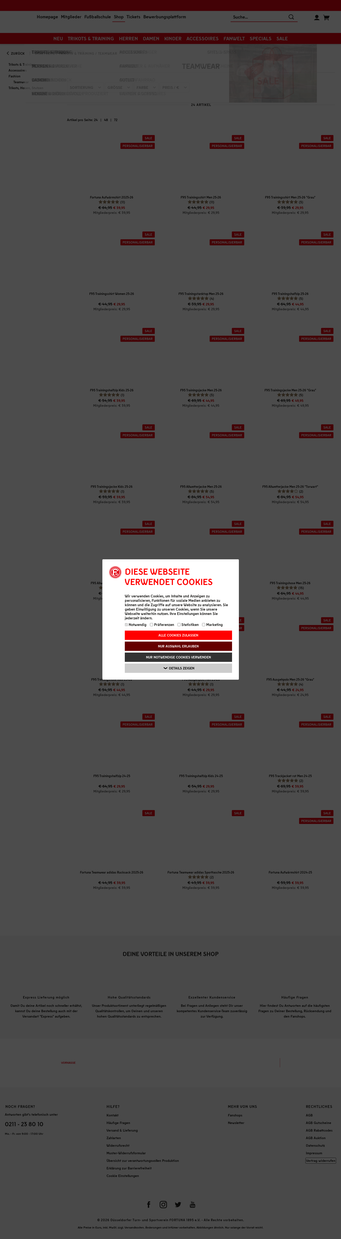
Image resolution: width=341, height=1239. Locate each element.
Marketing (212, 624)
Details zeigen (179, 668)
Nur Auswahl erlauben (178, 646)
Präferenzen (162, 624)
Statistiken (188, 624)
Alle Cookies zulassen (178, 635)
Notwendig (136, 624)
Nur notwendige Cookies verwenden (178, 657)
